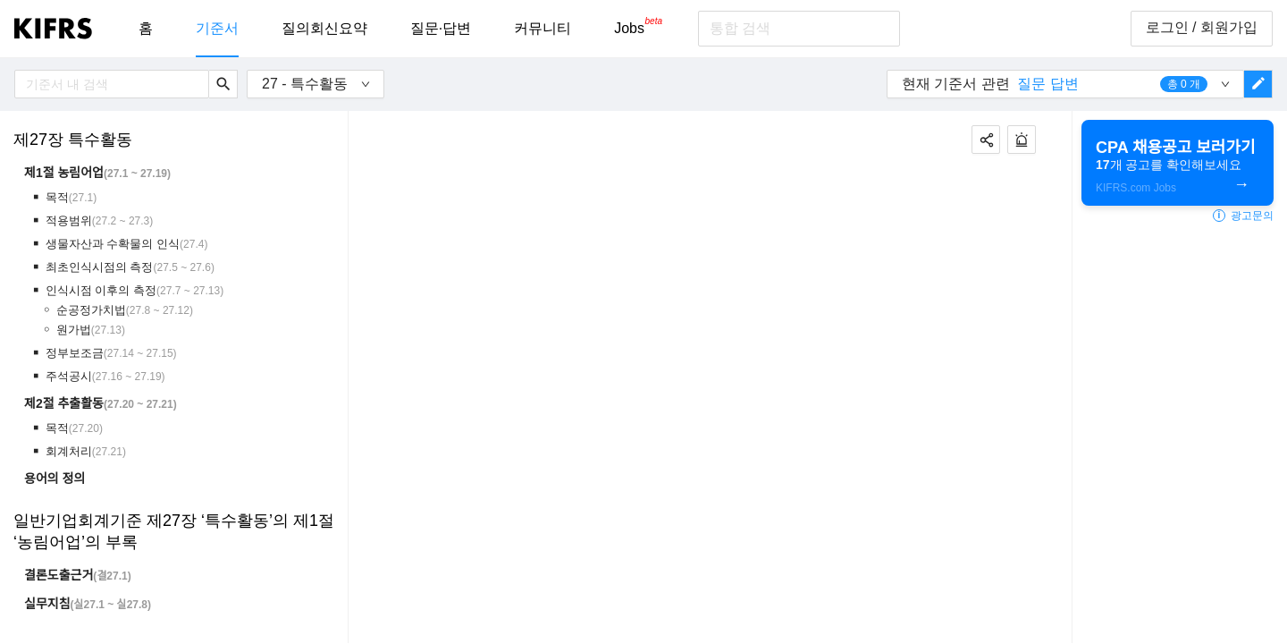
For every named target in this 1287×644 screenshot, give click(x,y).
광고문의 (1243, 215)
